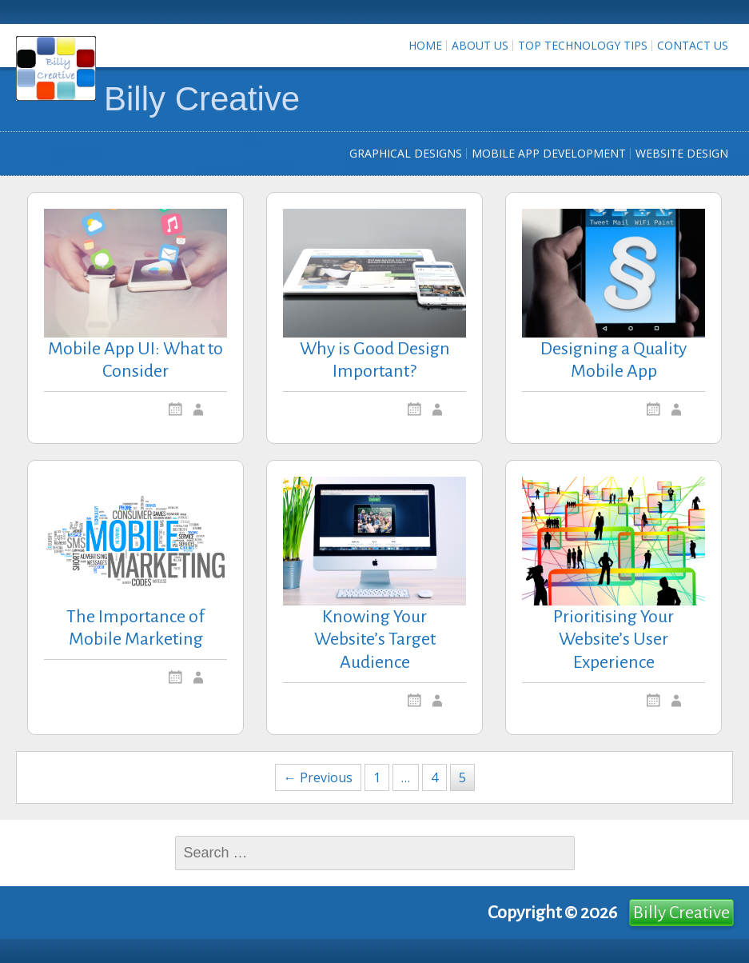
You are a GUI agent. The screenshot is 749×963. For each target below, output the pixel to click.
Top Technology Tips (582, 45)
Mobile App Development (549, 153)
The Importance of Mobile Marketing (135, 628)
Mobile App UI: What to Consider (135, 360)
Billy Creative (202, 99)
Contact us (692, 45)
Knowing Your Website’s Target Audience (375, 640)
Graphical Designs (405, 153)
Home (425, 45)
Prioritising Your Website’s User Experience (613, 640)
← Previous (318, 777)
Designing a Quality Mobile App (613, 360)
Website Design (681, 153)
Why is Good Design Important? (375, 360)
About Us (480, 45)
